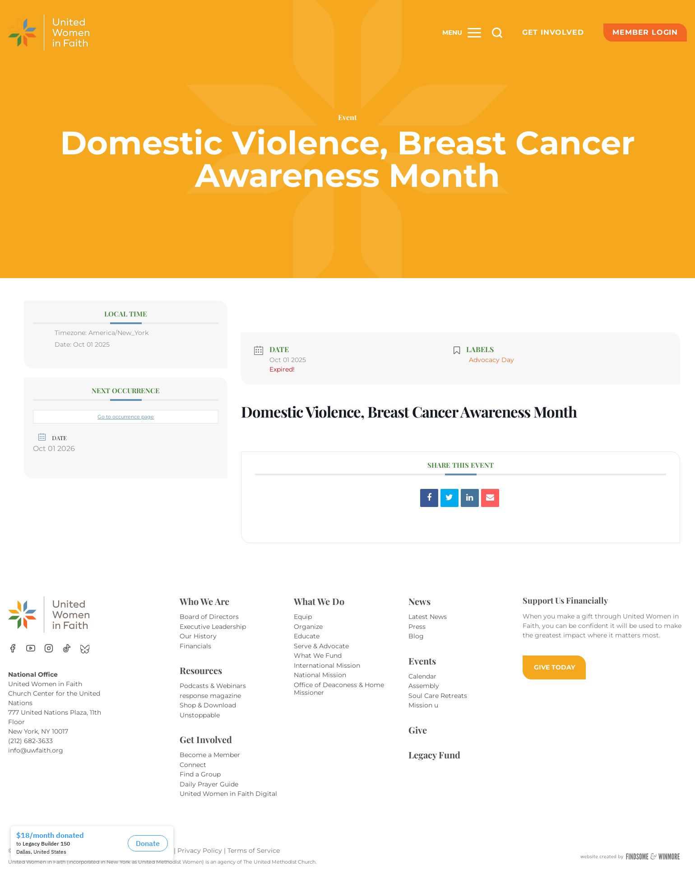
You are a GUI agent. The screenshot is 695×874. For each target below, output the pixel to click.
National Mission (320, 675)
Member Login (645, 32)
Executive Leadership (213, 627)
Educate (307, 636)
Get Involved (553, 32)
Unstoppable (200, 715)
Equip (303, 617)
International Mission (327, 665)
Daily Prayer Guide (209, 784)
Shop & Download (208, 705)
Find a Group (200, 774)
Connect (193, 765)
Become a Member (210, 755)
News (419, 601)
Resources (201, 670)
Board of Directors (209, 617)
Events (422, 661)
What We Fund (318, 655)
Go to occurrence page (125, 417)
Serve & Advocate (321, 646)
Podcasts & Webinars (213, 686)
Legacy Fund (434, 754)
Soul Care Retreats (437, 696)
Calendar (422, 676)
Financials (195, 646)
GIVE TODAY (554, 667)
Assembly (423, 686)
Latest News (427, 617)
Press (417, 627)
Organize (308, 627)
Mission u (423, 705)
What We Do (319, 601)
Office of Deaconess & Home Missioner (339, 689)
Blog (416, 636)
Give (417, 730)
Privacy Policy (200, 850)
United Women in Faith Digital (228, 794)
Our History (198, 636)
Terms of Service (253, 850)
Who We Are (204, 601)
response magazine (210, 696)
